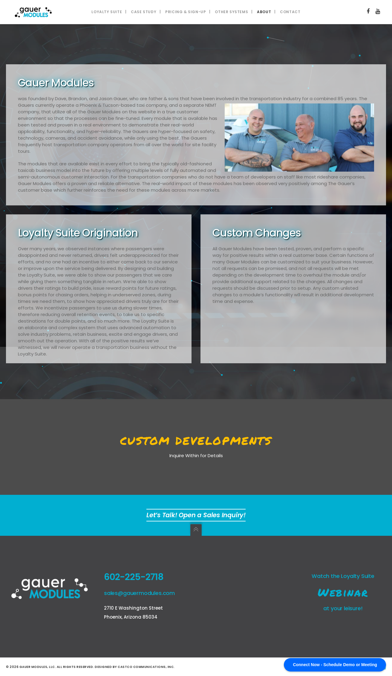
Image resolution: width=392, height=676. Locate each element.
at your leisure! (342, 608)
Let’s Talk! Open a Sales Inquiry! (196, 515)
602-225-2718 (133, 577)
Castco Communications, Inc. (146, 667)
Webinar (343, 592)
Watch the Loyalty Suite (343, 576)
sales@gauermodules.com (139, 593)
